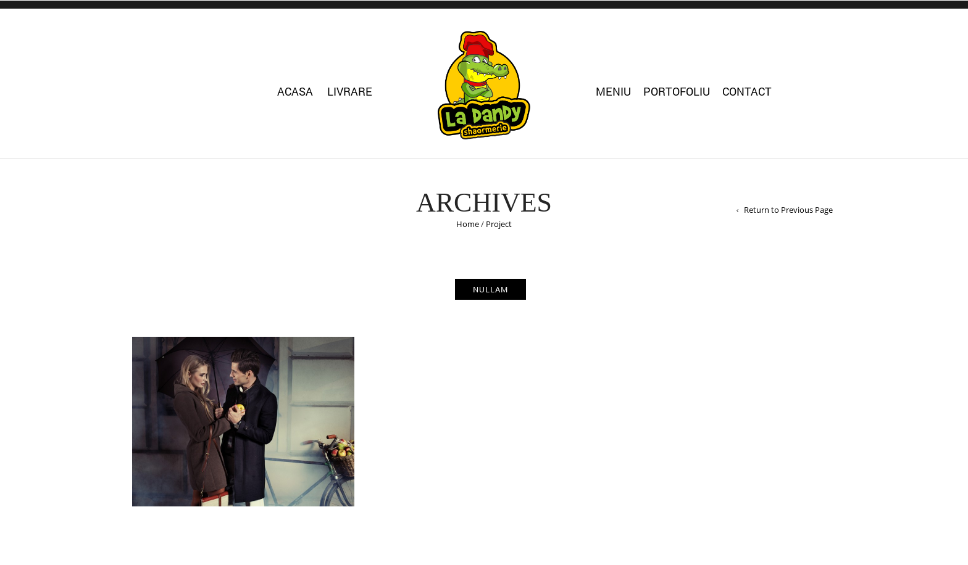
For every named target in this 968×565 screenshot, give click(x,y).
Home (467, 223)
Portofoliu (676, 91)
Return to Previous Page (788, 209)
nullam (490, 289)
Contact (747, 91)
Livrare (349, 91)
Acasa (295, 91)
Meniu (613, 91)
